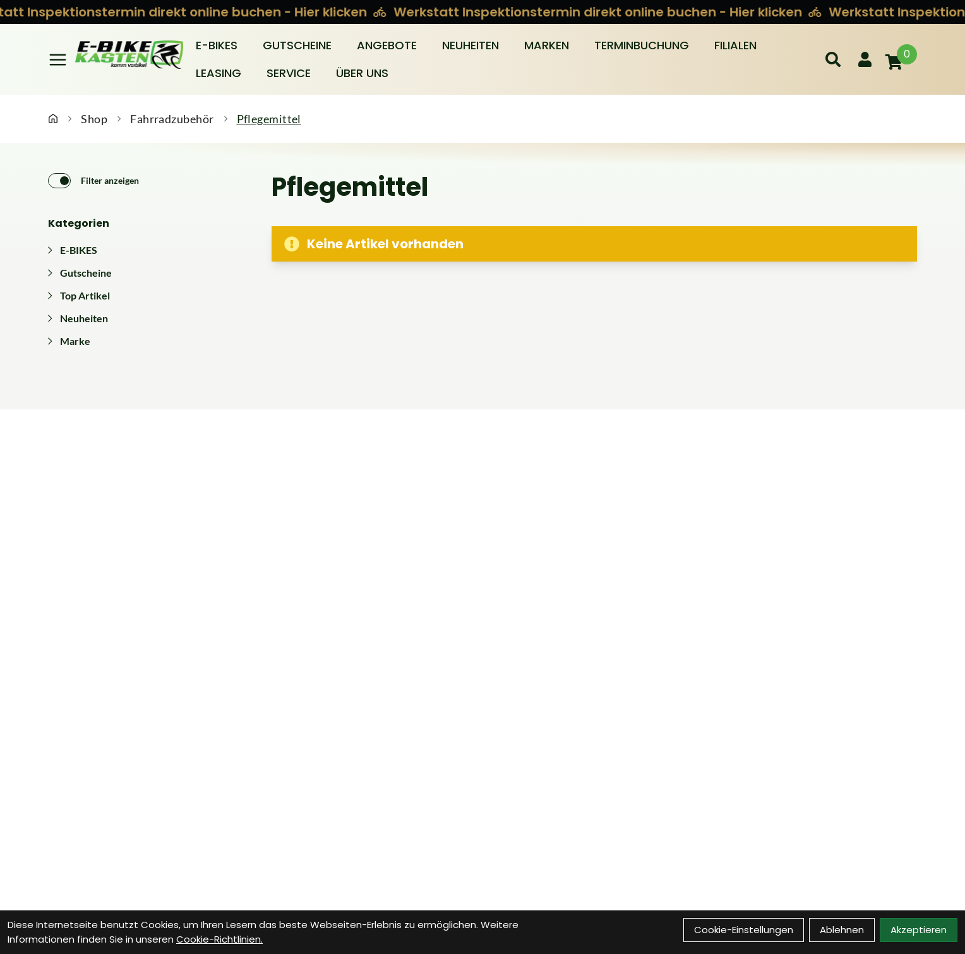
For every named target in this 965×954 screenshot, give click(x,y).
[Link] (58, 59)
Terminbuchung (641, 45)
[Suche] (833, 59)
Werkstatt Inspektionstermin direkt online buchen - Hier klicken (600, 12)
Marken (546, 45)
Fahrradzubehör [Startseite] (171, 119)
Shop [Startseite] (94, 119)
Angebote (387, 45)
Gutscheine (297, 45)
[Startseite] (53, 119)
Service (289, 73)
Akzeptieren (918, 929)
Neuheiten (470, 45)
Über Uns (362, 73)
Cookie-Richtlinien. (219, 939)
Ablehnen (842, 929)
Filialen (735, 45)
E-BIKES (216, 45)
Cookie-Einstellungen (743, 929)
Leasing (218, 73)
